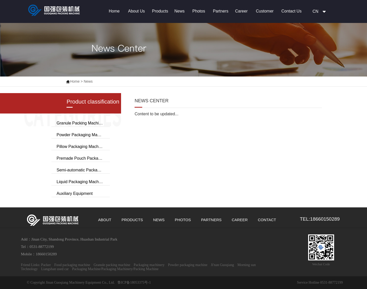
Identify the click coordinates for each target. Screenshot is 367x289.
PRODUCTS (132, 220)
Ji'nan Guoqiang (223, 265)
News (179, 11)
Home (114, 11)
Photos (198, 11)
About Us (136, 11)
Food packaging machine (72, 265)
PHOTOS (183, 220)
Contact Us (291, 11)
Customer (264, 11)
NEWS (159, 220)
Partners (220, 11)
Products (160, 11)
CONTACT (267, 220)
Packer (46, 265)
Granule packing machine (112, 265)
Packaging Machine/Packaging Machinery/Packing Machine (115, 269)
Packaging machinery (149, 265)
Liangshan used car (55, 269)
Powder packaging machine (188, 265)
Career (241, 11)
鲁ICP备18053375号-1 (133, 282)
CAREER (240, 220)
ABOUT (104, 220)
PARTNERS (211, 220)
